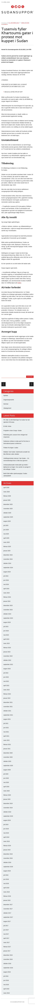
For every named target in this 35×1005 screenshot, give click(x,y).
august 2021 (7, 719)
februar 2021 (7, 744)
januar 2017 (6, 951)
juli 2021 (5, 723)
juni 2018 (6, 879)
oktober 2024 (7, 563)
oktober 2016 (7, 963)
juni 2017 (6, 930)
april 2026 (6, 487)
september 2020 (8, 765)
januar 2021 (6, 748)
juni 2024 (6, 580)
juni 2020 (6, 778)
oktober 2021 (7, 711)
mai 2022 (6, 681)
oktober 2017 (7, 913)
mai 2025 (6, 534)
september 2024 (8, 567)
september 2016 (8, 967)
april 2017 (6, 938)
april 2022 (6, 685)
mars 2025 (6, 542)
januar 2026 (6, 500)
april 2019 (6, 837)
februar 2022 (7, 694)
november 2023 (8, 609)
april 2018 (6, 887)
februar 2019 (7, 845)
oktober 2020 (7, 761)
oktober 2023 (7, 614)
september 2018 (8, 866)
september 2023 (8, 618)
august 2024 (7, 572)
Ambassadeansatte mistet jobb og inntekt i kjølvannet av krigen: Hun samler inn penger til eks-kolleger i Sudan (16, 467)
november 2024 (8, 559)
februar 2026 (7, 496)
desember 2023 (8, 605)
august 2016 (7, 972)
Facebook (12, 6)
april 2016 (6, 989)
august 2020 (7, 770)
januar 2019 (6, 850)
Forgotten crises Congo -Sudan (12, 430)
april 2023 (6, 639)
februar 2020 (7, 795)
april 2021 (6, 736)
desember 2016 (8, 955)
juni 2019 (6, 828)
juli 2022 (5, 673)
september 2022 (8, 664)
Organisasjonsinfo (8, 399)
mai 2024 (6, 584)
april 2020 (6, 786)
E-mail (19, 7)
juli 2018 (5, 875)
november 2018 (8, 858)
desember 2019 (8, 803)
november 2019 (8, 807)
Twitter (16, 6)
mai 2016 (6, 984)
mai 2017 (6, 934)
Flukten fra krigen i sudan (10, 447)
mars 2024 (6, 593)
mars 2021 (6, 740)
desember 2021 (8, 702)
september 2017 (8, 917)
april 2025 (6, 538)
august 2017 (7, 921)
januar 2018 (6, 900)
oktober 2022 (7, 660)
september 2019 (8, 816)
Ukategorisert (7, 408)
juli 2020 (5, 774)
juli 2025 (5, 525)
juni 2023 (6, 630)
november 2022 (8, 656)
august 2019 (7, 820)
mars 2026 (6, 491)
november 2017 (8, 909)
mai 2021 (6, 732)
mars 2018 (6, 892)
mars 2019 (6, 841)
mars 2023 (6, 643)
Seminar (5, 404)
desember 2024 (8, 555)
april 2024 (6, 588)
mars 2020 (6, 791)
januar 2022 (6, 698)
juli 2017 (5, 925)
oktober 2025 (7, 513)
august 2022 (7, 668)
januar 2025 (6, 550)
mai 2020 (6, 782)
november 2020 (8, 757)
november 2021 (8, 706)
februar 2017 (7, 946)
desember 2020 (8, 753)
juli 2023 (5, 626)
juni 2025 (6, 529)
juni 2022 (6, 677)
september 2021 (8, 715)
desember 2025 (8, 504)
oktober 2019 (7, 812)
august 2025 (7, 521)
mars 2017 (6, 942)
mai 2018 (6, 883)
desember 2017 (8, 904)
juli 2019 (5, 824)
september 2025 (8, 517)
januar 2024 (6, 601)
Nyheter (29, 376)
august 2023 (7, 622)
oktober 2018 (7, 862)
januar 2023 (6, 652)
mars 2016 (6, 993)
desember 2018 (8, 854)
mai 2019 (6, 833)
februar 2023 (7, 647)
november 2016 (8, 959)
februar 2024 (7, 597)
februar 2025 (7, 546)
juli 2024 (5, 576)
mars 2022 (6, 689)
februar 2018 (7, 896)
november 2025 (8, 508)
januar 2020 (6, 799)
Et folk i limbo (7, 426)
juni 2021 (6, 727)
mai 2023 (6, 635)
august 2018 (7, 871)
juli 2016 (5, 976)
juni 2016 (6, 980)
